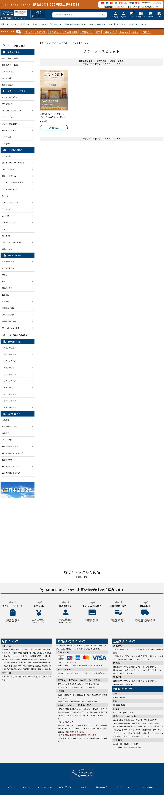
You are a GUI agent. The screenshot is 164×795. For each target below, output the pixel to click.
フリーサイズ (7, 117)
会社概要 (5, 420)
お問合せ (5, 433)
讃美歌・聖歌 (7, 288)
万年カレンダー (8, 169)
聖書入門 (145, 32)
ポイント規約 (7, 440)
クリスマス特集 (8, 314)
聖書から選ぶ (7, 85)
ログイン (11, 787)
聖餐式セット (86, 32)
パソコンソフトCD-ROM (11, 242)
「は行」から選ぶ (10, 381)
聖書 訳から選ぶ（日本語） (13, 24)
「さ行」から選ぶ (10, 361)
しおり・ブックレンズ (10, 202)
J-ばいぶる (41, 32)
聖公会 (135, 32)
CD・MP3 (6, 236)
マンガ (4, 275)
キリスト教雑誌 (71, 32)
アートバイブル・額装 (10, 328)
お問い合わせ (149, 787)
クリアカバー (7, 137)
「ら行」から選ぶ (10, 401)
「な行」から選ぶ (10, 374)
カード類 (5, 216)
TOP (42, 43)
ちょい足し (123, 32)
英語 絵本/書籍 (8, 308)
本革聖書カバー (8, 104)
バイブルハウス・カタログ (12, 453)
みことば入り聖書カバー (11, 110)
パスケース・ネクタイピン (12, 182)
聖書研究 (5, 295)
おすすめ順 (101, 60)
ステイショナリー (9, 222)
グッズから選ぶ (96, 24)
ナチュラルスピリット (80, 43)
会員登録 (26, 787)
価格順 (112, 60)
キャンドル (6, 156)
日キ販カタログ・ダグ (10, 466)
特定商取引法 (102, 787)
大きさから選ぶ (8, 71)
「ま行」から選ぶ (10, 387)
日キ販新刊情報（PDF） (11, 473)
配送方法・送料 (66, 787)
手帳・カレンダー (9, 321)
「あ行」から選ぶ (10, 347)
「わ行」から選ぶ (10, 407)
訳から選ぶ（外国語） (10, 65)
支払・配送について (10, 426)
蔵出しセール (110, 32)
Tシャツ (5, 196)
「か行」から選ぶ (10, 354)
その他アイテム (116, 24)
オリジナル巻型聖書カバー (12, 97)
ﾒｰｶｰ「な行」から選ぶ (57, 43)
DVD (4, 229)
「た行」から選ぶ (10, 367)
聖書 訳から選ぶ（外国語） (46, 24)
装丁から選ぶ (7, 78)
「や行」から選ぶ (10, 394)
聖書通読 (5, 301)
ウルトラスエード (9, 130)
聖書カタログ (7, 460)
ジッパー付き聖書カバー (11, 124)
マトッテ (28, 32)
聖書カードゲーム (9, 176)
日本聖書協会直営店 (10, 446)
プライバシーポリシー (126, 787)
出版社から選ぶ (136, 24)
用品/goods (7, 249)
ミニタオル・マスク (10, 189)
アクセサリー (55, 32)
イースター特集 (8, 261)
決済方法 (85, 787)
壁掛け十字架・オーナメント (13, 162)
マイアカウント (45, 787)
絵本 (98, 32)
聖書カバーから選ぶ (74, 24)
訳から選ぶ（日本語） (10, 58)
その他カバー (7, 143)
